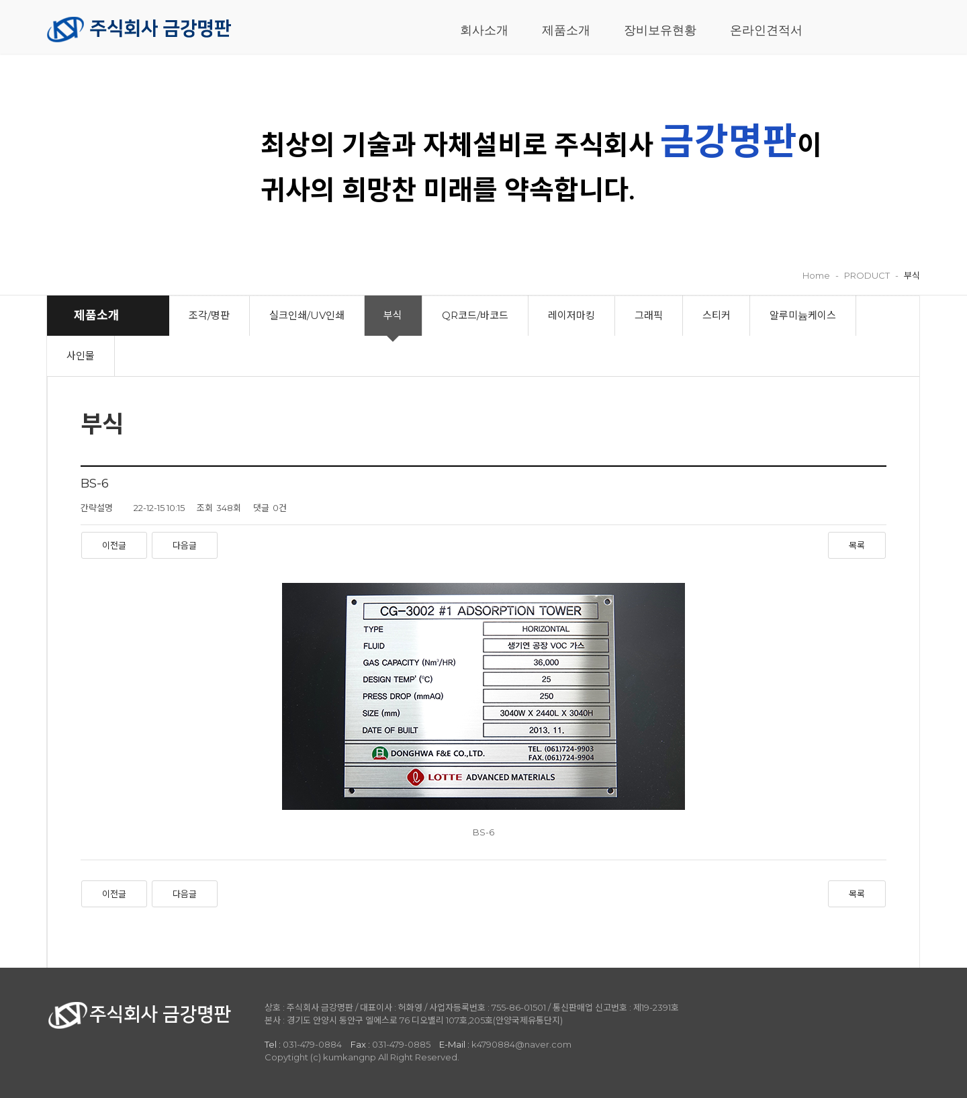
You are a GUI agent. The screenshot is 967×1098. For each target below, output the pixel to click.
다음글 (185, 545)
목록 (857, 545)
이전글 (114, 545)
